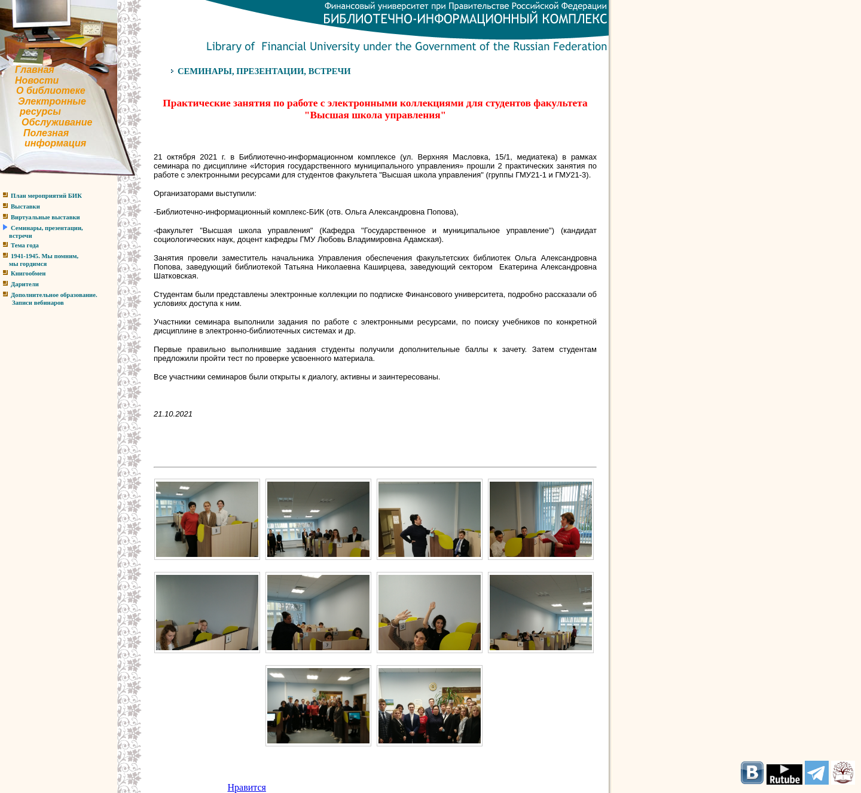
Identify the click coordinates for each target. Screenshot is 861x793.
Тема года (25, 245)
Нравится (247, 787)
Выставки (25, 206)
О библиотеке (51, 90)
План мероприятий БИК (46, 195)
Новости (37, 80)
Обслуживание (57, 122)
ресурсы (40, 111)
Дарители (25, 284)
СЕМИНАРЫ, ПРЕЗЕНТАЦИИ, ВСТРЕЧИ (264, 71)
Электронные (52, 101)
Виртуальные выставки (45, 217)
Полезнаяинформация (43, 138)
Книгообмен (28, 273)
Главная (34, 70)
